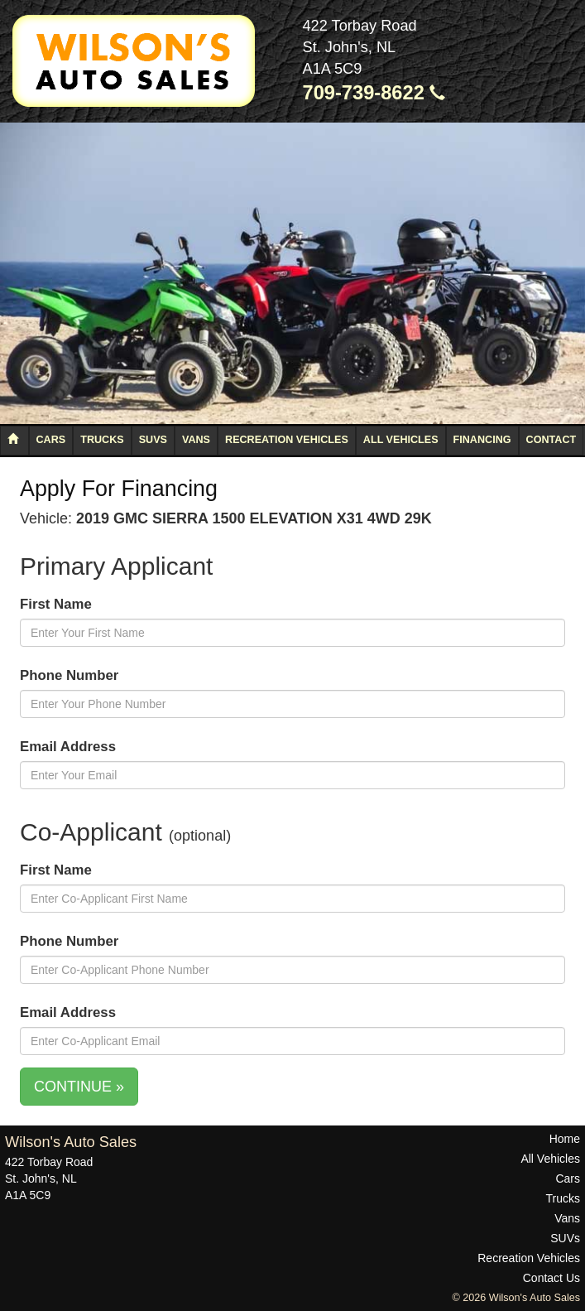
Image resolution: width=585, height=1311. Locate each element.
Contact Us (551, 1277)
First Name (56, 604)
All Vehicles (401, 440)
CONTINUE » (79, 1086)
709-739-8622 (374, 93)
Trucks (101, 440)
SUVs (153, 440)
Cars (51, 440)
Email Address (68, 746)
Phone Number (69, 675)
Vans (196, 440)
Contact (551, 440)
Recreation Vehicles (286, 440)
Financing (482, 440)
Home (564, 1138)
